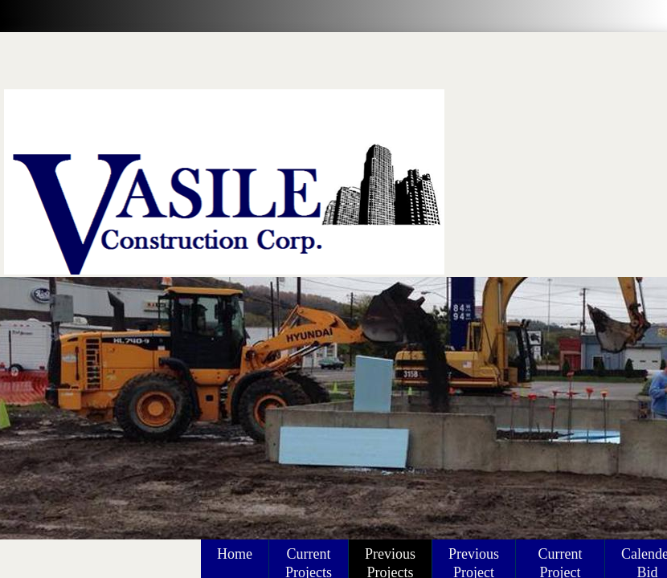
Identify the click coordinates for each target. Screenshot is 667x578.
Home (234, 554)
